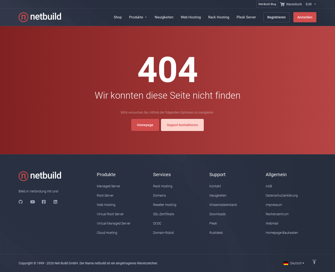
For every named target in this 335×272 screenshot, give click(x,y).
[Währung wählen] (310, 4)
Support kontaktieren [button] (182, 112)
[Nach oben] (314, 262)
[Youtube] (32, 202)
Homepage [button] (145, 112)
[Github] (21, 202)
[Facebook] (44, 202)
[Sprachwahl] (294, 263)
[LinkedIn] (55, 202)
